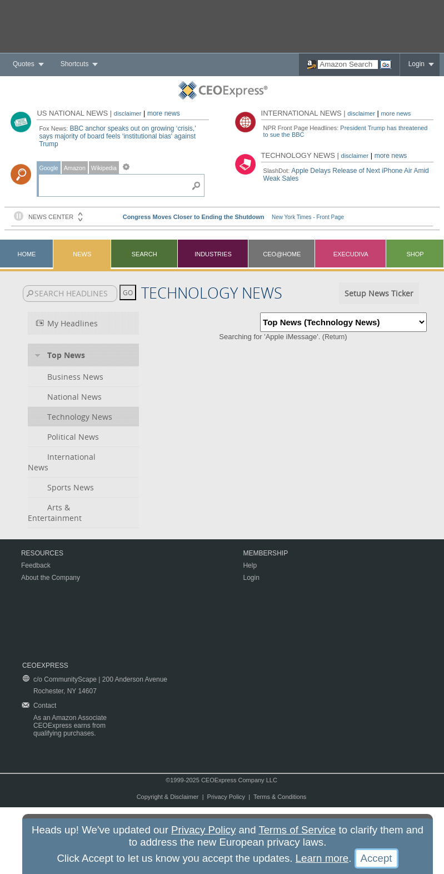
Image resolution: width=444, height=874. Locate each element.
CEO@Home (282, 254)
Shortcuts (75, 64)
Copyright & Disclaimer (168, 796)
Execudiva (350, 254)
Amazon (75, 168)
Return (335, 337)
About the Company (50, 578)
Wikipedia (104, 168)
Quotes (23, 64)
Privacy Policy (226, 796)
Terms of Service (297, 830)
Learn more (322, 858)
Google (48, 168)
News (82, 254)
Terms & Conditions (279, 796)
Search (144, 254)
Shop (414, 254)
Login (416, 64)
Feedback (36, 565)
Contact (44, 705)
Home (26, 254)
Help (250, 565)
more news (163, 113)
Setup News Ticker (379, 293)
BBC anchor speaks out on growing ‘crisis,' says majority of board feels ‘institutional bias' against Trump (117, 136)
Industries (213, 254)
